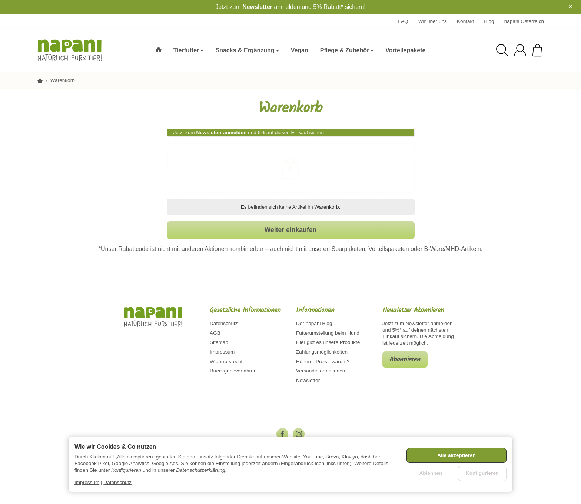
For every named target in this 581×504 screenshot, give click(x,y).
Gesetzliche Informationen (245, 310)
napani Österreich (524, 21)
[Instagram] (299, 434)
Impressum (86, 482)
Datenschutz (117, 482)
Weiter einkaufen (290, 229)
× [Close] (570, 6)
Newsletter (257, 7)
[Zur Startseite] (75, 50)
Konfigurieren (482, 473)
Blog (489, 21)
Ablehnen (430, 473)
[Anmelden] (520, 50)
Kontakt (465, 21)
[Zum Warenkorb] (537, 50)
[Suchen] (502, 50)
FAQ (403, 21)
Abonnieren (405, 359)
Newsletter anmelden (221, 132)
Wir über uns (432, 21)
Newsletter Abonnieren (413, 310)
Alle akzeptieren (456, 455)
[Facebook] (282, 434)
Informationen (315, 310)
